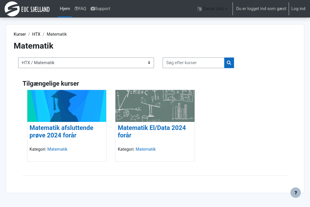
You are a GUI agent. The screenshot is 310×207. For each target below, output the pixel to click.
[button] (212, 9)
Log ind (298, 8)
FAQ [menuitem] (80, 8)
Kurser (28, 34)
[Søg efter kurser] (202, 63)
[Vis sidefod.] (295, 192)
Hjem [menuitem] (65, 8)
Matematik (66, 149)
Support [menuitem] (100, 8)
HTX (45, 34)
